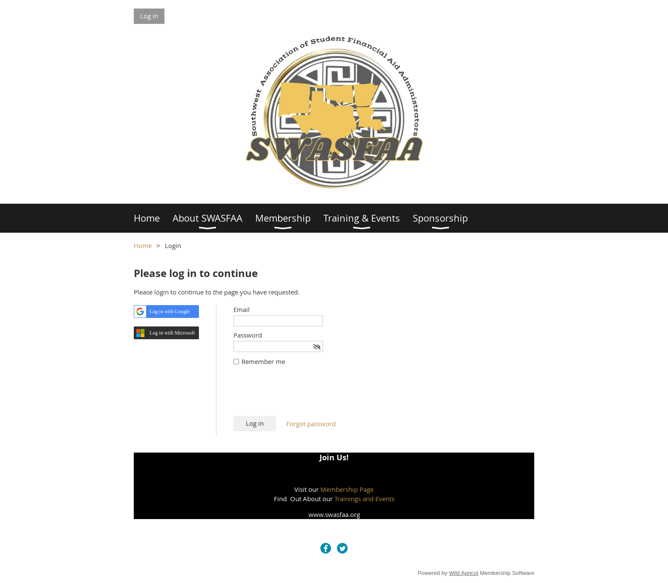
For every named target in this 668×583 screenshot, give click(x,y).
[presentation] (298, 395)
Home (143, 245)
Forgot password (311, 423)
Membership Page (347, 489)
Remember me (263, 361)
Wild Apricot (463, 573)
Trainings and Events (364, 498)
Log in (149, 16)
